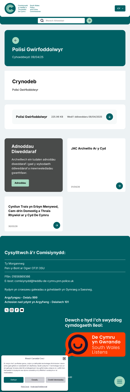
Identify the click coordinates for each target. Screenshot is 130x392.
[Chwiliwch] (89, 21)
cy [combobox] (118, 9)
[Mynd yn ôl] (15, 40)
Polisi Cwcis (25, 387)
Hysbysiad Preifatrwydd (38, 387)
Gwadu (34, 380)
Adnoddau (20, 183)
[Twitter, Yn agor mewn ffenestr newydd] (7, 310)
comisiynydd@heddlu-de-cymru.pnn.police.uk (44, 281)
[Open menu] (119, 381)
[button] (64, 358)
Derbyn (14, 380)
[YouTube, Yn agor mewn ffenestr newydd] (22, 310)
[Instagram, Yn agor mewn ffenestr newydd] (12, 310)
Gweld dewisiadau (55, 380)
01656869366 (21, 276)
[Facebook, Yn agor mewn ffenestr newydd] (17, 310)
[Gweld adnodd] (119, 185)
